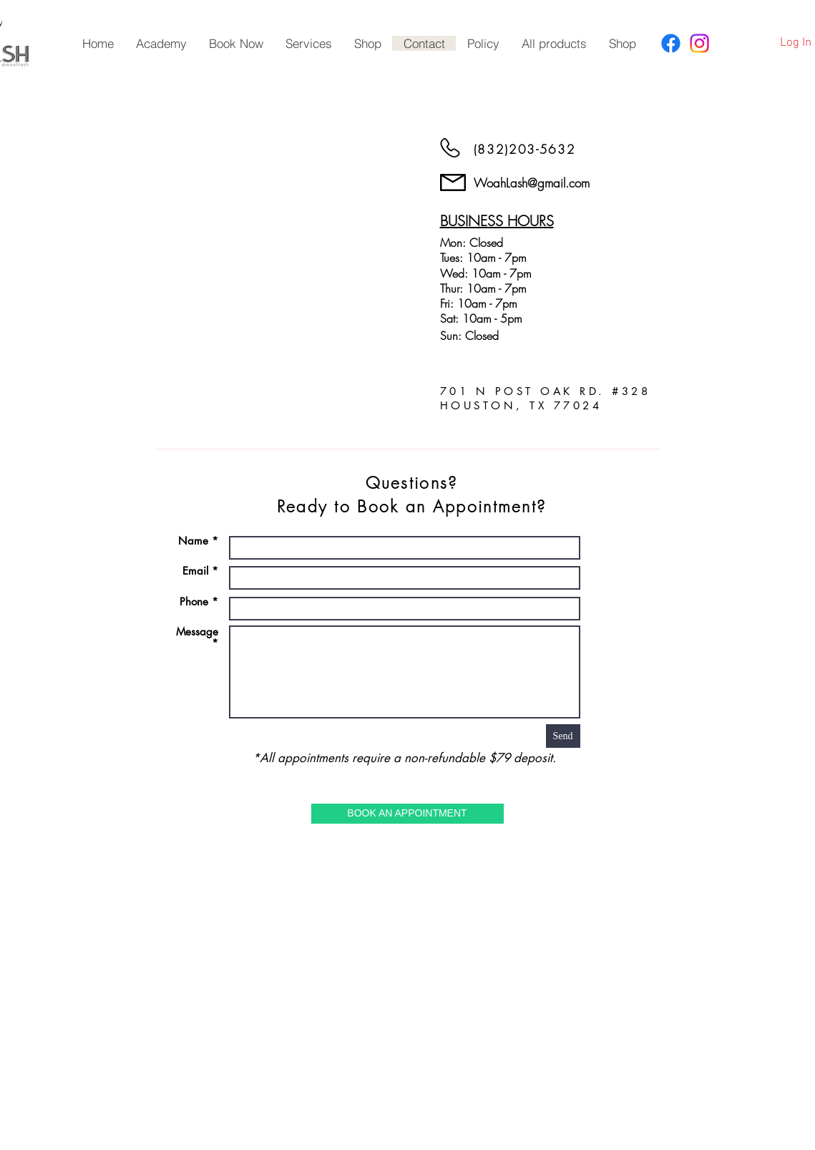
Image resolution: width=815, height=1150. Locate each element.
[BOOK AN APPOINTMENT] (407, 814)
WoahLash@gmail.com (532, 183)
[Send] (563, 736)
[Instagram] (699, 43)
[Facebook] (670, 43)
